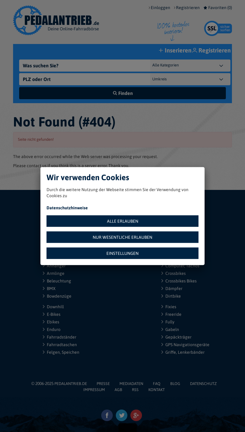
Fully (169, 321)
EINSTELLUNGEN (122, 253)
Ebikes (53, 321)
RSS (135, 389)
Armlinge (55, 273)
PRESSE (103, 383)
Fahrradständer (61, 337)
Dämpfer (173, 288)
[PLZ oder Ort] (85, 79)
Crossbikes (175, 273)
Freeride (173, 314)
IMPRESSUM (94, 389)
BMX (51, 288)
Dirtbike (173, 296)
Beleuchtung (59, 280)
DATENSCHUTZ (203, 383)
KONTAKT (156, 389)
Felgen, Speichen (63, 352)
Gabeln (172, 329)
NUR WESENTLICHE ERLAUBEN (122, 237)
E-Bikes (53, 314)
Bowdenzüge (59, 296)
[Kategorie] (196, 65)
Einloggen (160, 7)
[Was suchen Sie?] (85, 65)
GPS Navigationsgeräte (187, 344)
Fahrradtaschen (62, 344)
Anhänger (56, 265)
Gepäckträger (178, 337)
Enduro (53, 329)
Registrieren (188, 7)
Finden (122, 93)
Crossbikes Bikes (181, 280)
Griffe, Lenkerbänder (185, 352)
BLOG (175, 383)
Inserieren (176, 51)
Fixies (170, 306)
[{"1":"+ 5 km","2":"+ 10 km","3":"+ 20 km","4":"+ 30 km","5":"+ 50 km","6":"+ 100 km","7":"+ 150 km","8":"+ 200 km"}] (196, 79)
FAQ (156, 383)
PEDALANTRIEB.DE (70, 383)
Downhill (55, 306)
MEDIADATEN (131, 383)
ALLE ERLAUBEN (122, 220)
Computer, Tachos (182, 265)
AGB (118, 389)
